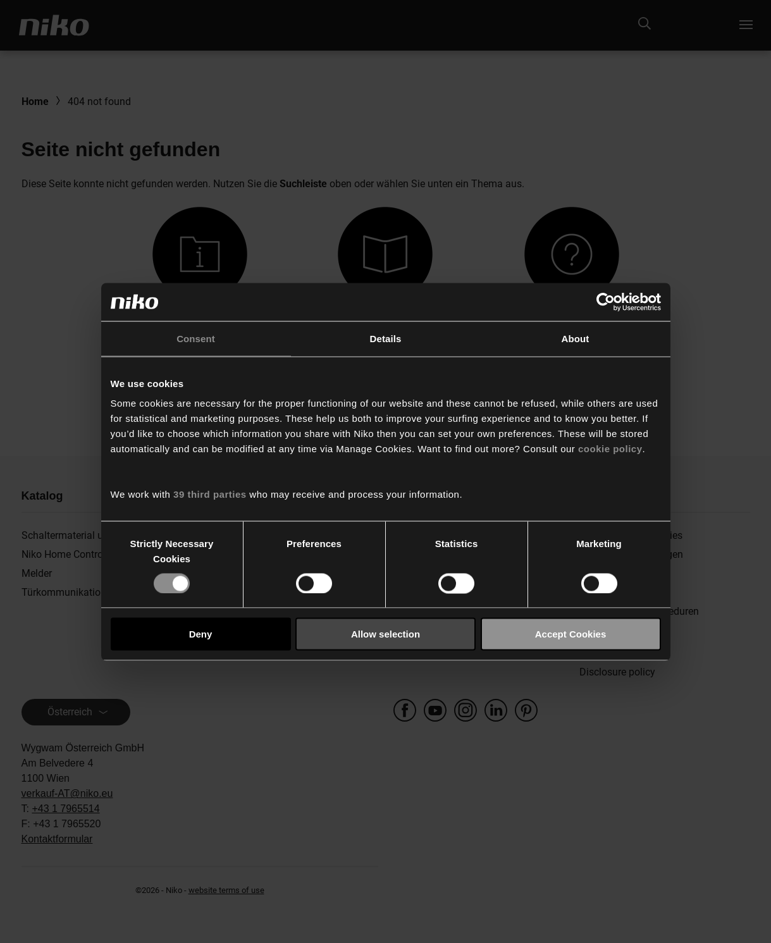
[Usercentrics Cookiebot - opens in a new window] (605, 301)
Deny (201, 634)
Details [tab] (386, 338)
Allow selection (385, 634)
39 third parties (210, 494)
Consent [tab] (195, 338)
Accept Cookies (571, 634)
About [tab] (575, 338)
